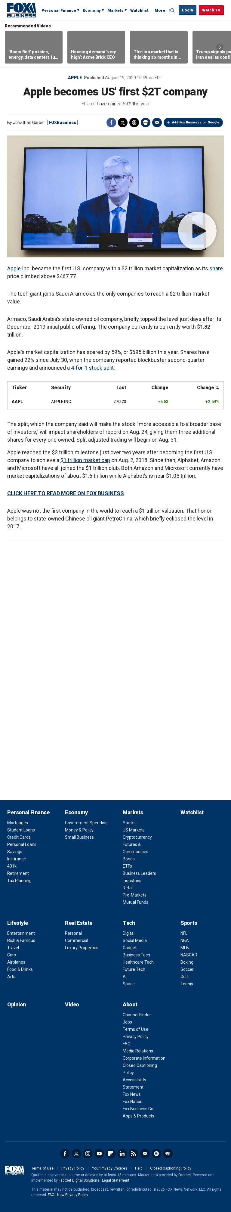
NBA (184, 940)
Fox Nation (133, 1101)
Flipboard (111, 1153)
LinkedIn (122, 1153)
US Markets (134, 830)
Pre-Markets (134, 895)
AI (125, 976)
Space (129, 983)
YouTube (99, 1153)
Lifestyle (17, 923)
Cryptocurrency (137, 837)
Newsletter (145, 1153)
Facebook (111, 122)
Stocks (129, 822)
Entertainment (21, 933)
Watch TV (211, 10)
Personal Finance (59, 10)
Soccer (187, 969)
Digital (128, 933)
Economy (92, 10)
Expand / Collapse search (172, 10)
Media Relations (138, 1051)
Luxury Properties (81, 947)
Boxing (186, 962)
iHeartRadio (168, 1153)
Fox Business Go (138, 1108)
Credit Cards (19, 837)
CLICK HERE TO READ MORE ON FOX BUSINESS (65, 493)
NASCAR (188, 955)
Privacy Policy (136, 1036)
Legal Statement (115, 1180)
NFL (183, 933)
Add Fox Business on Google (195, 122)
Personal (73, 933)
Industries (132, 880)
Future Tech (134, 969)
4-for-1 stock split (92, 368)
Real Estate (78, 923)
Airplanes (16, 962)
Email (157, 122)
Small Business (79, 837)
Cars (11, 955)
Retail (128, 887)
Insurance (16, 858)
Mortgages (17, 822)
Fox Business (21, 9)
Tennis (186, 983)
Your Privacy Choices (109, 1168)
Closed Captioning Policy (170, 1168)
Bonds (129, 858)
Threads (134, 122)
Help (138, 1168)
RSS (133, 1153)
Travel (13, 947)
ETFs (127, 866)
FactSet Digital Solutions (79, 1180)
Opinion (16, 1004)
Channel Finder (137, 1014)
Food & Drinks (20, 969)
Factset (184, 1175)
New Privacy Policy (72, 1195)
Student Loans (21, 830)
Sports (188, 923)
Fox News (132, 1094)
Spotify (156, 1153)
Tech (129, 923)
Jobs (127, 1022)
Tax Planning (19, 880)
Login (187, 10)
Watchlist (139, 10)
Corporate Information (144, 1058)
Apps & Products (138, 1116)
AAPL (17, 401)
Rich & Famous (21, 940)
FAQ (127, 1043)
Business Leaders (139, 873)
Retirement (18, 873)
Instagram (88, 1153)
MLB (184, 947)
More (160, 10)
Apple (75, 77)
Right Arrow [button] (219, 47)
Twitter (123, 122)
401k (12, 866)
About (130, 1004)
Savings (14, 851)
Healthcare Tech (138, 962)
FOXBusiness (62, 122)
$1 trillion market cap (85, 460)
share (216, 268)
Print (145, 122)
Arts (11, 976)
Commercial (76, 940)
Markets (115, 10)
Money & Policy (79, 830)
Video (72, 1004)
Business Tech (136, 955)
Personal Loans (21, 844)
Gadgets (131, 947)
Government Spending (86, 822)
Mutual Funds (135, 902)
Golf (184, 976)
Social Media (135, 940)
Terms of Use (135, 1029)
